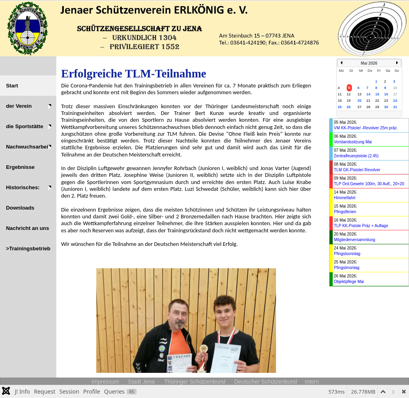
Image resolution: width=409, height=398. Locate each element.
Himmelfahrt (344, 198)
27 (359, 107)
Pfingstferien (345, 212)
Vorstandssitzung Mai (353, 142)
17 (395, 94)
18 (340, 101)
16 (386, 94)
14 (368, 94)
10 (395, 88)
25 (340, 107)
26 (349, 107)
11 (340, 94)
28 (368, 107)
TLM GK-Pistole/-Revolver (357, 170)
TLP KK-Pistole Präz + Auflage (361, 226)
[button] (28, 106)
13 (359, 94)
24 (395, 101)
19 (349, 101)
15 (377, 94)
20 (359, 101)
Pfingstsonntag (347, 253)
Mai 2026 (369, 63)
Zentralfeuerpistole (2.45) (356, 156)
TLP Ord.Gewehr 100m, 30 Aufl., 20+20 (369, 184)
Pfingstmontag (346, 267)
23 (386, 101)
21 (368, 101)
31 (395, 107)
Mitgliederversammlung (354, 240)
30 (386, 107)
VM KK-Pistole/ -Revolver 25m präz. (366, 128)
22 (377, 101)
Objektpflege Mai (349, 281)
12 (349, 94)
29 (377, 107)
